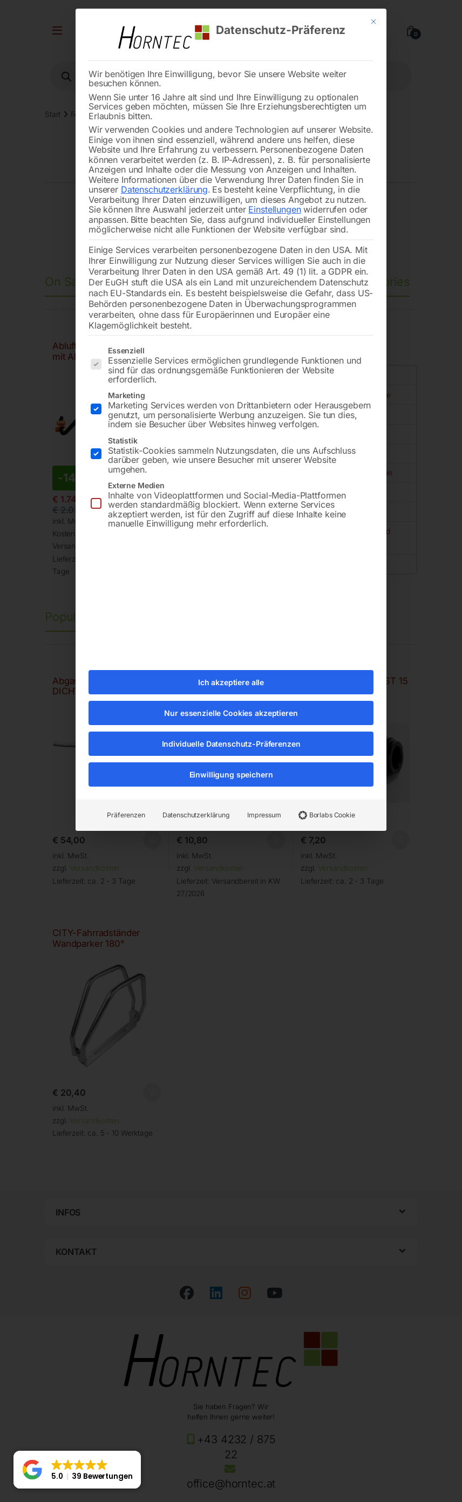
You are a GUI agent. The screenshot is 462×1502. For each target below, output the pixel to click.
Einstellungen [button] (274, 202)
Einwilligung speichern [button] (231, 768)
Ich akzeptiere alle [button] (231, 675)
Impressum (264, 808)
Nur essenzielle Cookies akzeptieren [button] (230, 706)
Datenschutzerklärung (164, 182)
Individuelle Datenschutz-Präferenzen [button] (231, 737)
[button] (77, 1470)
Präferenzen (126, 808)
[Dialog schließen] (373, 15)
